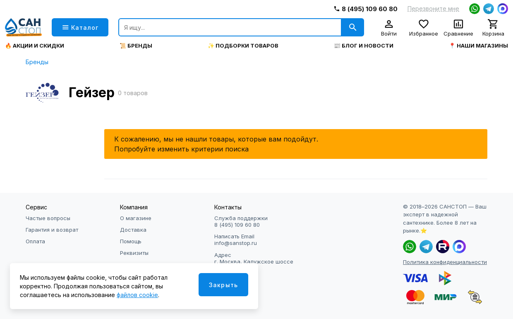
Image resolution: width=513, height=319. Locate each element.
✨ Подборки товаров (243, 45)
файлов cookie (137, 294)
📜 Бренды (136, 45)
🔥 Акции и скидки (34, 45)
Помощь (130, 241)
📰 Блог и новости (363, 45)
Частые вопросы (48, 218)
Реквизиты (134, 252)
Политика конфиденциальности (445, 262)
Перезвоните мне (433, 9)
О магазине (135, 218)
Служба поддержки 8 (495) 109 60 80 (241, 221)
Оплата (35, 241)
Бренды (37, 61)
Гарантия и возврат (52, 229)
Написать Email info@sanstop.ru (235, 239)
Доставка (133, 229)
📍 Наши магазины (478, 45)
